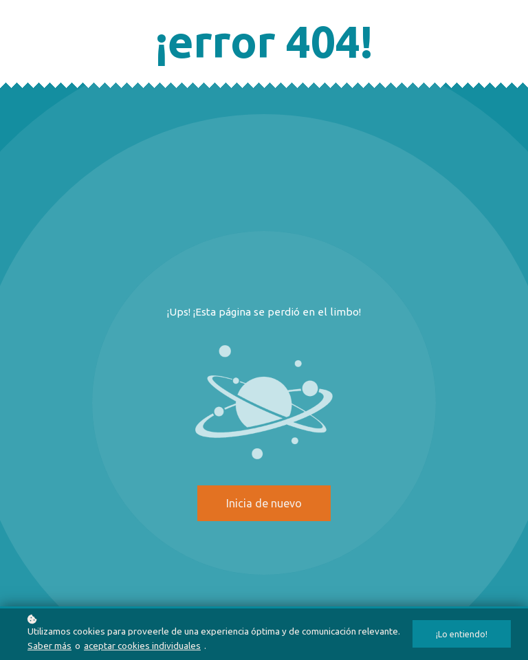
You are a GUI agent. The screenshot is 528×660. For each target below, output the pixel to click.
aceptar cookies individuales (142, 645)
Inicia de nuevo (264, 503)
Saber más (50, 645)
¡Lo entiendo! (461, 634)
